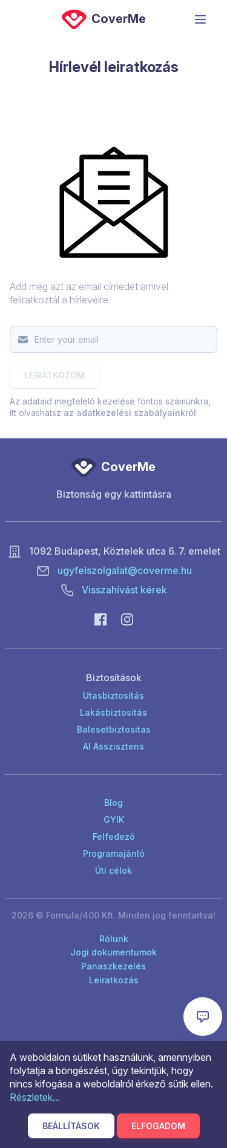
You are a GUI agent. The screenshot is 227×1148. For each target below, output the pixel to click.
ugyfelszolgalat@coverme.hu (125, 570)
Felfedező (114, 836)
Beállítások (71, 1126)
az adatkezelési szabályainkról (130, 412)
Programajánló (114, 853)
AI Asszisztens (113, 746)
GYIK (114, 819)
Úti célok (113, 870)
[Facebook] (100, 619)
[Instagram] (127, 619)
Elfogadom (158, 1126)
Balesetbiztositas (114, 729)
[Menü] (200, 19)
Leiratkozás (114, 980)
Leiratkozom (54, 375)
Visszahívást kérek (124, 590)
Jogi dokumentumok (113, 952)
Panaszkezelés (113, 966)
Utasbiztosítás (113, 695)
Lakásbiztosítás (113, 712)
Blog (113, 802)
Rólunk (113, 939)
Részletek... (35, 1097)
